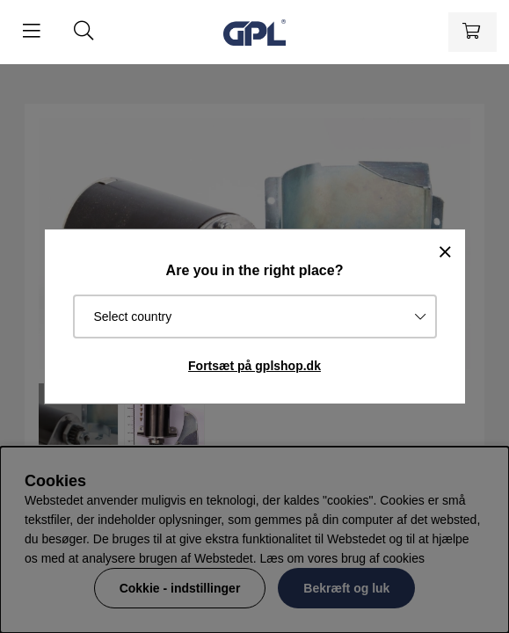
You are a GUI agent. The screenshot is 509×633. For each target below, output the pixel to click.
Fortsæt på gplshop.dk (254, 366)
